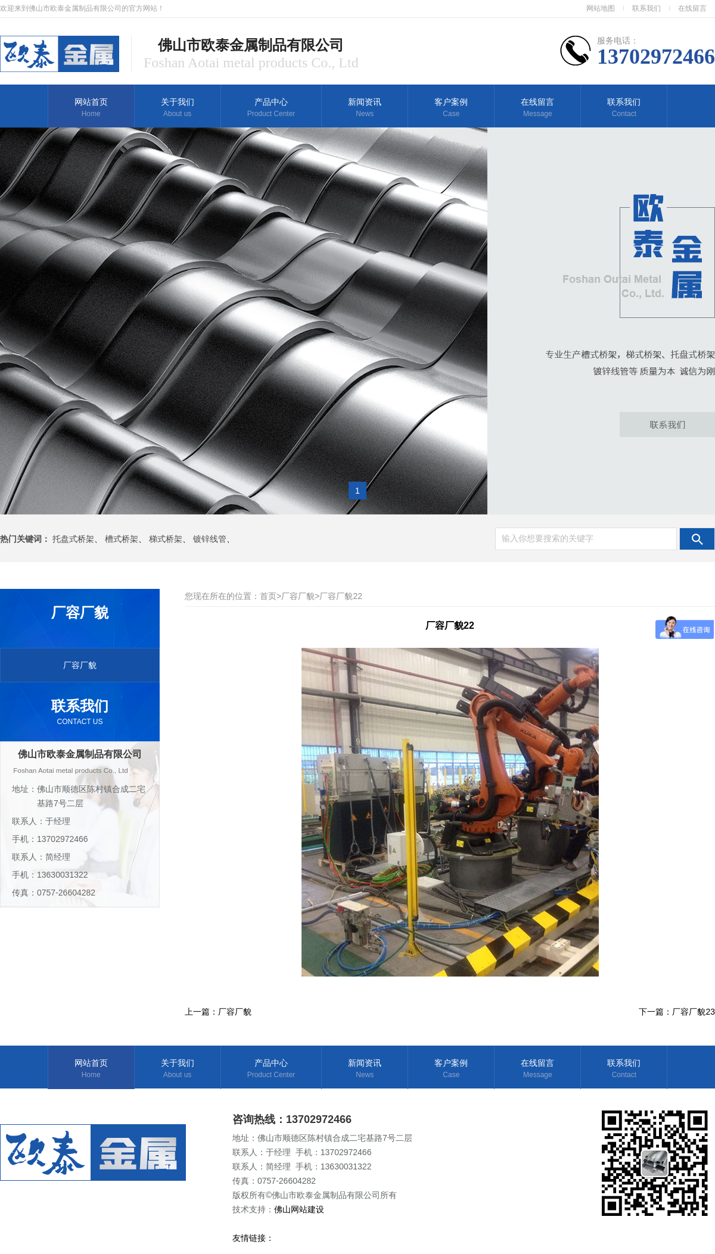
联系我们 (646, 8)
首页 (268, 596)
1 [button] (357, 490)
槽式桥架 (121, 539)
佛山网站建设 (300, 1209)
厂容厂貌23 (693, 1011)
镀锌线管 (209, 539)
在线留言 (692, 8)
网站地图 (600, 8)
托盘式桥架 (73, 539)
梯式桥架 (165, 539)
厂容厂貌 (80, 665)
